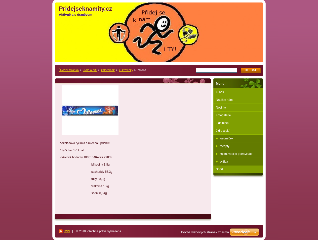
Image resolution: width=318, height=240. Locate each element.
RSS (67, 231)
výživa (224, 161)
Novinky (221, 107)
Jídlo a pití (90, 70)
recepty (224, 146)
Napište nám (224, 100)
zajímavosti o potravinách (236, 154)
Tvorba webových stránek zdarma (204, 232)
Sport (219, 169)
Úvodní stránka (69, 70)
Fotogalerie (223, 115)
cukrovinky (126, 70)
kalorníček (108, 70)
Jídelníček (222, 123)
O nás (220, 92)
